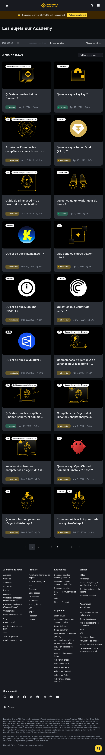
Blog (5, 618)
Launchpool (34, 597)
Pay (30, 585)
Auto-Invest (33, 600)
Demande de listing (62, 588)
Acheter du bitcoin (61, 660)
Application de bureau (12, 640)
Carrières (7, 579)
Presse (6, 590)
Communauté (9, 622)
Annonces (7, 582)
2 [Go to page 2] (38, 547)
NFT (30, 608)
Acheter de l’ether (61, 675)
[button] (98, 5)
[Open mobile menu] (98, 5)
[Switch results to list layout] (23, 43)
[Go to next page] (80, 547)
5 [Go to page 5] (57, 547)
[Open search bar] (91, 5)
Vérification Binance (88, 637)
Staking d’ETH (35, 604)
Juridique (7, 594)
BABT (31, 612)
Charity (32, 620)
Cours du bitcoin (61, 626)
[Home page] (50, 5)
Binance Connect (61, 602)
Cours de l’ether (61, 630)
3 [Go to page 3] (45, 547)
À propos (7, 575)
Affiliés (82, 575)
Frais (82, 629)
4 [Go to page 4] (51, 547)
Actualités (7, 586)
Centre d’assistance (88, 619)
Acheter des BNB (61, 664)
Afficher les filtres (91, 43)
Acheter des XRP (61, 667)
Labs (56, 598)
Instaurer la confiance (12, 615)
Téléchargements (10, 636)
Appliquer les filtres (37, 43)
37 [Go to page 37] (72, 547)
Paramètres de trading (89, 641)
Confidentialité (9, 611)
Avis (5, 633)
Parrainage (84, 579)
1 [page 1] (32, 547)
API (81, 633)
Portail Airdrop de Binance (91, 645)
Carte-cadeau (34, 593)
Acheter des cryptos (37, 581)
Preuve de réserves (88, 596)
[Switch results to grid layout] (18, 43)
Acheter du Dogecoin (63, 671)
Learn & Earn (59, 616)
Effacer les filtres (57, 43)
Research (33, 616)
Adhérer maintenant (77, 15)
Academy (33, 589)
